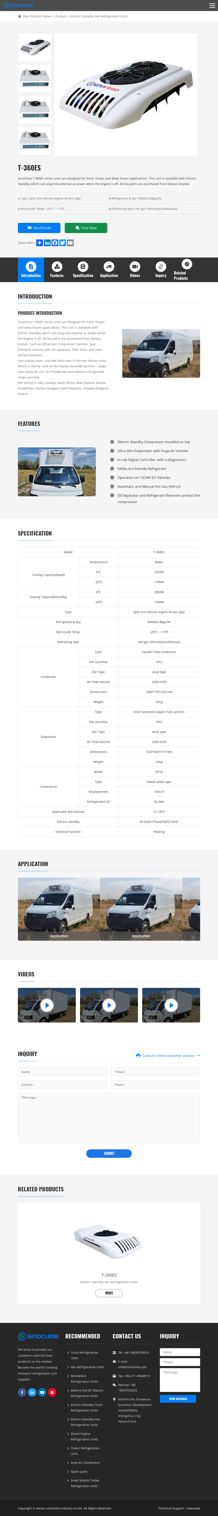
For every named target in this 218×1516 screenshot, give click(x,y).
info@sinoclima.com (132, 1367)
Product (60, 16)
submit (109, 1153)
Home (47, 16)
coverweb (193, 1508)
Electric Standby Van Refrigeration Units (99, 16)
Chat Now (86, 228)
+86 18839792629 (136, 1352)
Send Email (39, 228)
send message (178, 1399)
